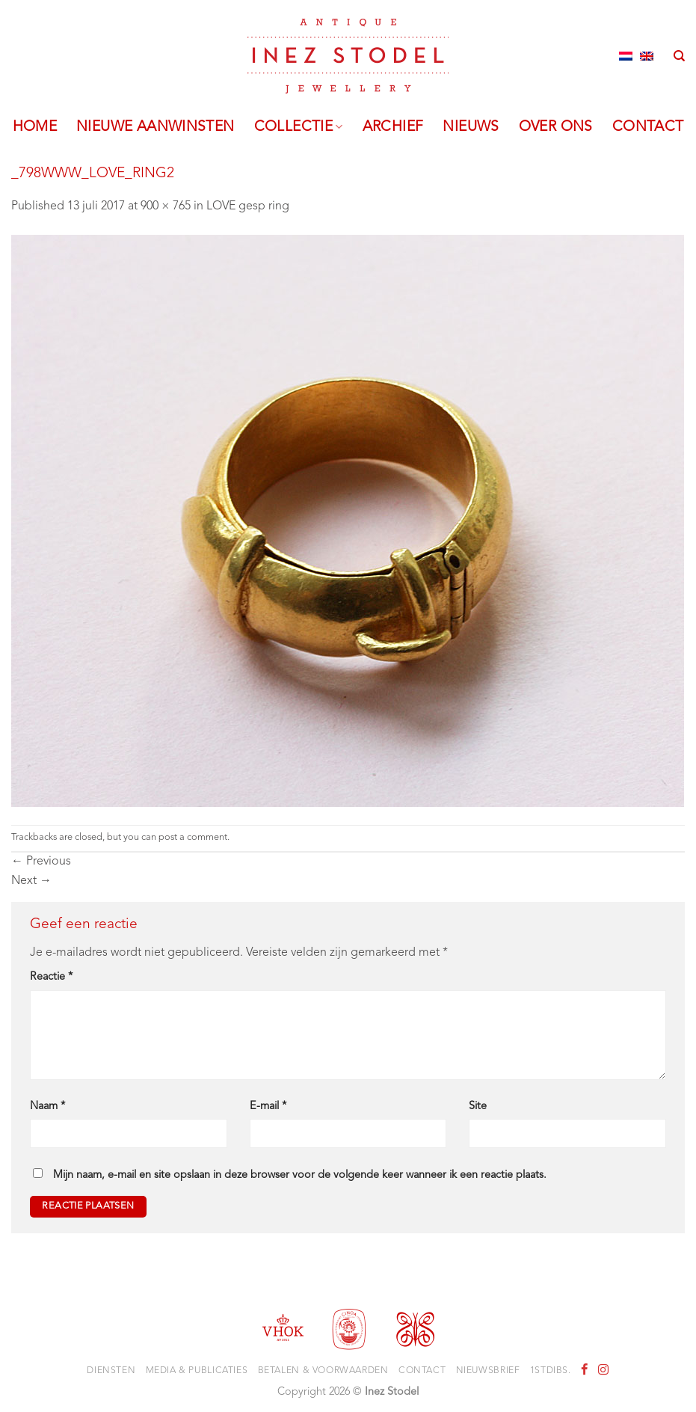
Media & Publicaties (197, 1370)
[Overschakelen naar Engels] (646, 56)
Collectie (298, 127)
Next (31, 881)
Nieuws (471, 127)
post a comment (192, 837)
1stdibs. (550, 1370)
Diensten (111, 1370)
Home (35, 127)
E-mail (268, 1106)
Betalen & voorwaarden (323, 1370)
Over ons (556, 127)
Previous (41, 862)
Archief (393, 127)
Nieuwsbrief (488, 1370)
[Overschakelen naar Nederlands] (625, 56)
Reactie (51, 977)
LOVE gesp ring (247, 206)
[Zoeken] (679, 56)
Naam (47, 1106)
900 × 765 (166, 206)
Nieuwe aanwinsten (155, 127)
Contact (648, 127)
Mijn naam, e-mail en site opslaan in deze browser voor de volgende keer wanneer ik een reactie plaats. (299, 1175)
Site (478, 1106)
